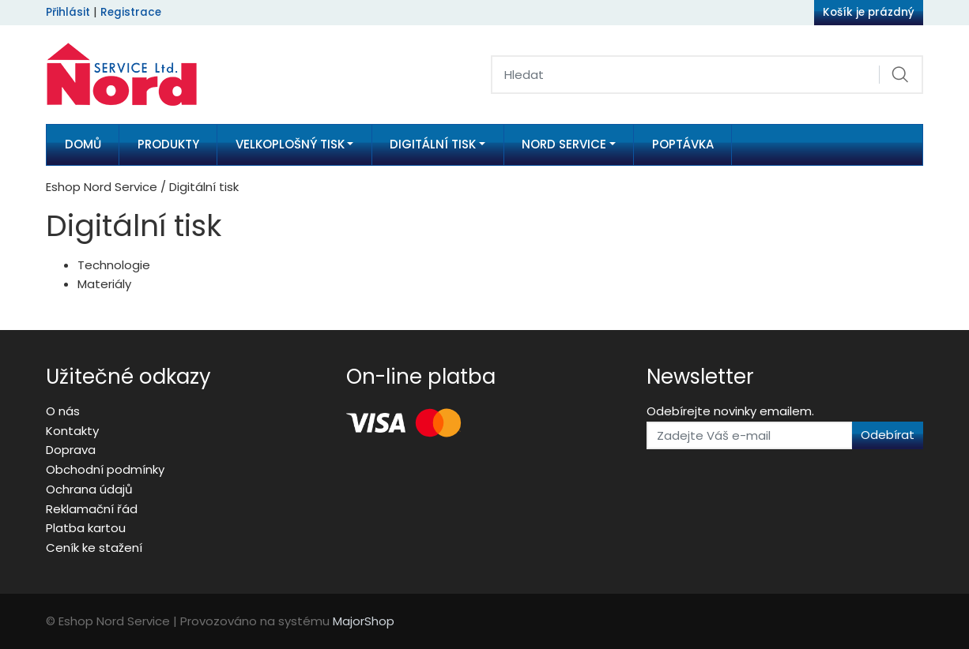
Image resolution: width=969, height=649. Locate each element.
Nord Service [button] (564, 144)
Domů (83, 144)
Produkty (168, 144)
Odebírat (887, 434)
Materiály (104, 284)
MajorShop (363, 621)
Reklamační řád (92, 509)
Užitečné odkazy (128, 376)
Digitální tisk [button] (433, 144)
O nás (63, 411)
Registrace (130, 12)
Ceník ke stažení (94, 547)
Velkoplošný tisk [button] (290, 144)
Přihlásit (68, 12)
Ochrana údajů (89, 489)
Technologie (113, 265)
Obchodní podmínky (105, 469)
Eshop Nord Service (101, 186)
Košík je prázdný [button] (868, 12)
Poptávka (683, 144)
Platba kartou (86, 528)
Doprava (71, 449)
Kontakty (72, 430)
